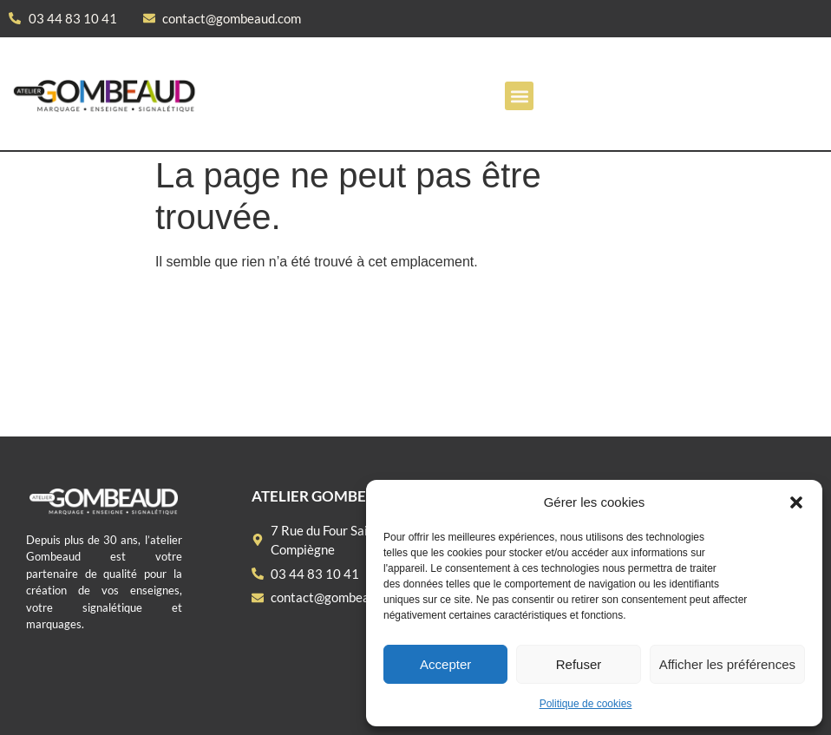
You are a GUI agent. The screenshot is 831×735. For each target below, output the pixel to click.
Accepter (445, 664)
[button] (796, 502)
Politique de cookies (586, 704)
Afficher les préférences (727, 664)
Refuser (579, 664)
